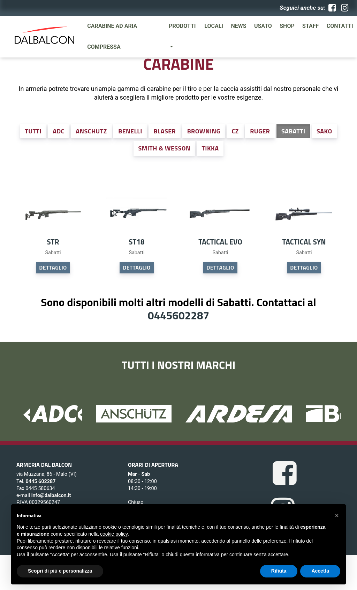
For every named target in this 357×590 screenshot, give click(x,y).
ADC (58, 131)
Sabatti (293, 131)
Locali (213, 26)
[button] (336, 515)
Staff (310, 26)
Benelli (130, 131)
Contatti (340, 26)
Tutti (33, 131)
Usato (263, 26)
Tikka (210, 148)
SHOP (287, 26)
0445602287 (178, 315)
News (238, 26)
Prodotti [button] (182, 26)
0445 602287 (40, 481)
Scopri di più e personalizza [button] (60, 571)
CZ (234, 131)
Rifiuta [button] (279, 571)
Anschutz (91, 131)
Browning (203, 131)
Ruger (260, 131)
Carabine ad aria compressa (112, 36)
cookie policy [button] (114, 534)
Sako (324, 131)
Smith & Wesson (164, 148)
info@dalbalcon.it (51, 495)
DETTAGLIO (53, 267)
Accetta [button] (320, 571)
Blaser (164, 131)
